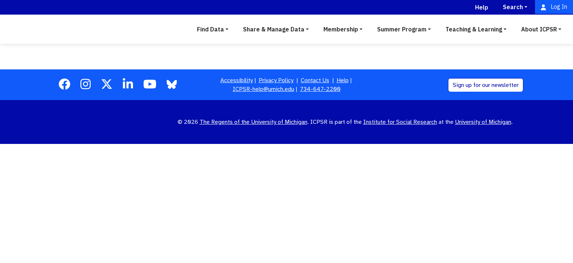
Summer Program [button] (401, 29)
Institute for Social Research (400, 122)
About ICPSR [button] (539, 29)
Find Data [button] (210, 29)
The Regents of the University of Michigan (253, 122)
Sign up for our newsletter (486, 85)
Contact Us (315, 80)
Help (343, 80)
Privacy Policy (276, 80)
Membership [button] (340, 29)
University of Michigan (483, 122)
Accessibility (236, 80)
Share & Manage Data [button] (273, 29)
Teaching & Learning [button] (473, 29)
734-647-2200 (320, 89)
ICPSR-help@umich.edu (263, 89)
